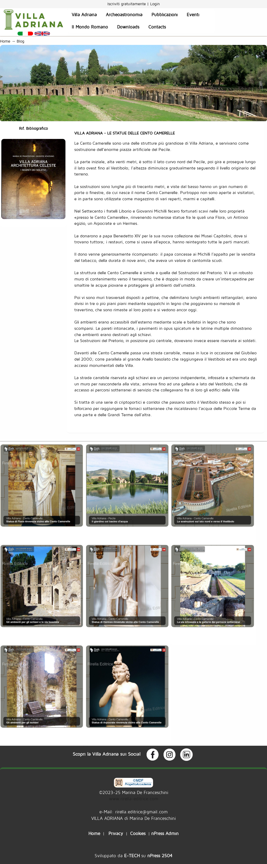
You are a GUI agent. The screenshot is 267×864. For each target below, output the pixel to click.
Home (5, 41)
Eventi (193, 14)
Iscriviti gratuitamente (127, 4)
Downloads (128, 27)
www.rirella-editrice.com (133, 798)
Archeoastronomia (124, 14)
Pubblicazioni (164, 14)
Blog (22, 41)
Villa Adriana (84, 14)
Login (155, 4)
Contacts (157, 27)
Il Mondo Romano (90, 27)
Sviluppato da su (133, 855)
